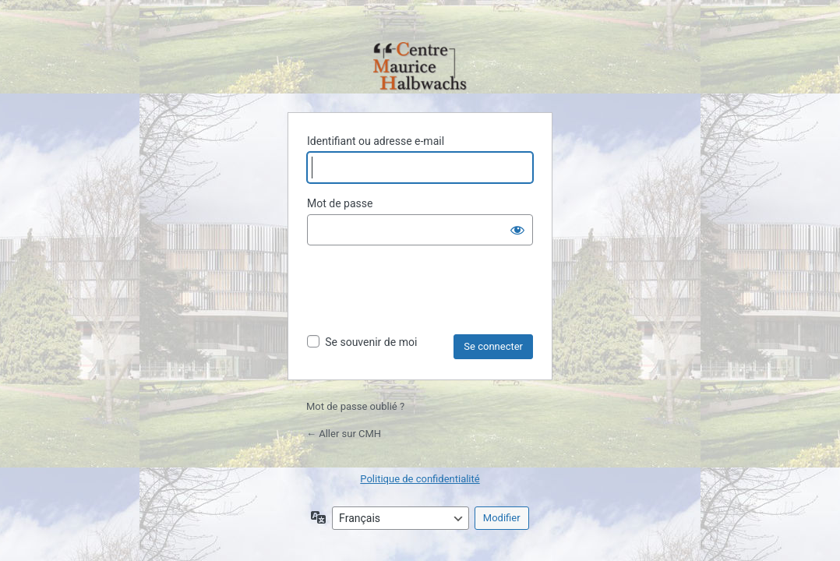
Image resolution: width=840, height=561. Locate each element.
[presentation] (425, 296)
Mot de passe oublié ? (355, 406)
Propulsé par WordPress (420, 67)
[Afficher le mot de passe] (517, 229)
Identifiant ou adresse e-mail (375, 141)
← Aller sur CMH (343, 433)
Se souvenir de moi (371, 342)
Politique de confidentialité (419, 479)
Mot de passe (339, 203)
